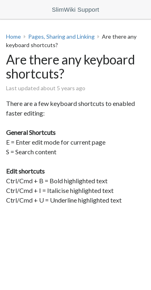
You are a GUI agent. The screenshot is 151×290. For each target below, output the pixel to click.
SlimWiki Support (75, 9)
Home (13, 36)
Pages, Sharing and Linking (61, 36)
